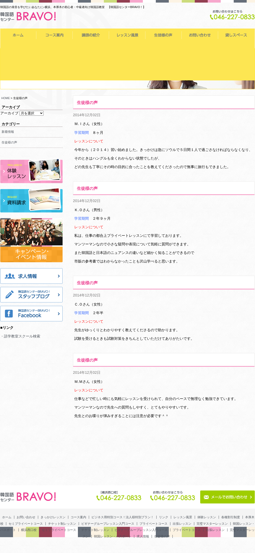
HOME (5, 98)
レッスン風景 (236, 35)
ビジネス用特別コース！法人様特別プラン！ (163, 35)
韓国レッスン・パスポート (91, 60)
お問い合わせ (54, 35)
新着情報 (8, 131)
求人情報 (164, 73)
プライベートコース (236, 48)
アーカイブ (9, 113)
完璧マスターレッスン (55, 60)
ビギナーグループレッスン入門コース (200, 48)
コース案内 (127, 35)
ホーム (18, 35)
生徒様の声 (200, 73)
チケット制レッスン (164, 48)
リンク (200, 35)
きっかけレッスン (90, 35)
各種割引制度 (55, 48)
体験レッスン (18, 48)
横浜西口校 (127, 60)
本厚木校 (91, 48)
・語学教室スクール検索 (20, 336)
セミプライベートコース (127, 48)
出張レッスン (18, 60)
